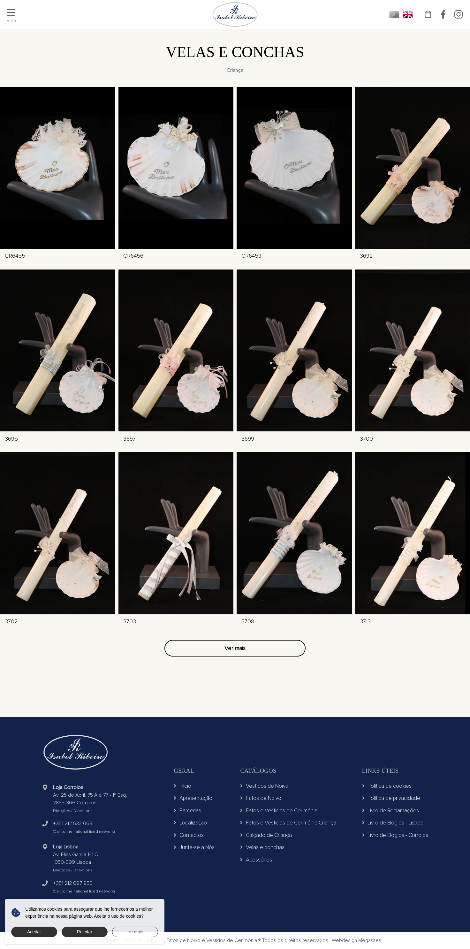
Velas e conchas (262, 847)
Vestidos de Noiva (264, 786)
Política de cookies (387, 786)
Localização (190, 822)
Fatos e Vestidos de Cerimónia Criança (288, 822)
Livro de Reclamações (390, 810)
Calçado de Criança (266, 835)
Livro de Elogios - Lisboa (393, 822)
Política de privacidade (391, 798)
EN (408, 14)
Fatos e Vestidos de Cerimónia (278, 810)
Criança (235, 70)
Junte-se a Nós (194, 847)
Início (182, 786)
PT (394, 14)
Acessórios (256, 859)
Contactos (189, 835)
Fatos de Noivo (260, 798)
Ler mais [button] (134, 932)
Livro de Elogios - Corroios (395, 835)
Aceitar (34, 931)
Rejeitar (84, 931)
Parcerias (187, 810)
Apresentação (193, 798)
